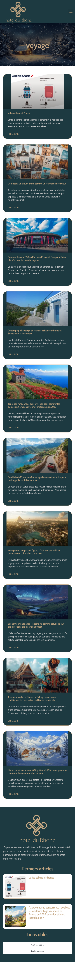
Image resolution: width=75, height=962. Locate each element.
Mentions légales (37, 944)
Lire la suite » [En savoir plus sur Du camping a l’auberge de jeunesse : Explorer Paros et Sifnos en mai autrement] (13, 354)
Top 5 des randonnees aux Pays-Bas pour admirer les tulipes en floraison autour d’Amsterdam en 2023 (34, 405)
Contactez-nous (37, 951)
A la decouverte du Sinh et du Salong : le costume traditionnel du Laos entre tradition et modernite (32, 699)
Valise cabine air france (19, 113)
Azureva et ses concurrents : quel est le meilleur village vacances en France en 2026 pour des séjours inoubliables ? (49, 912)
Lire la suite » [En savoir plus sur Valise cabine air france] (13, 134)
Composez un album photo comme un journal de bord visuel (37, 183)
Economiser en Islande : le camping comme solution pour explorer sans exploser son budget (36, 625)
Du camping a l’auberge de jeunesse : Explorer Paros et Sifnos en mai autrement (34, 332)
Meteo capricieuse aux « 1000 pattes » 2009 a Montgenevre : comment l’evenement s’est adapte (37, 772)
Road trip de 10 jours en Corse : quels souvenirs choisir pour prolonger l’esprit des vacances (37, 479)
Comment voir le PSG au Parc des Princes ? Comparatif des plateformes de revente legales (37, 259)
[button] (70, 11)
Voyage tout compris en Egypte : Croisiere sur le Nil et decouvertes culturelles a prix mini (34, 552)
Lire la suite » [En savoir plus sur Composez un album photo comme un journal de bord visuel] (13, 207)
